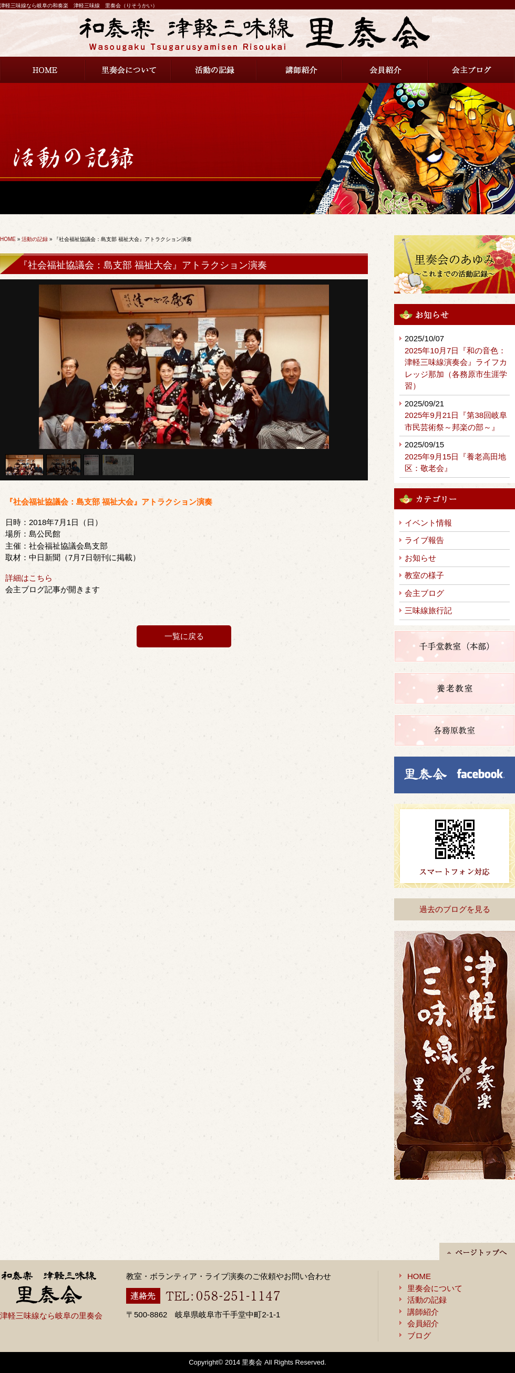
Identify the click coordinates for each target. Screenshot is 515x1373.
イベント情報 (428, 522)
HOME (43, 70)
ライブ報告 (424, 540)
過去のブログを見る (454, 909)
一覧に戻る (184, 636)
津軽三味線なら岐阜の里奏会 (51, 1315)
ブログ (419, 1335)
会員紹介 (385, 70)
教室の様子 (424, 575)
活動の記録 (214, 70)
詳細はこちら (29, 577)
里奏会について (128, 70)
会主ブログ (471, 70)
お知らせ (420, 557)
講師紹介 (300, 70)
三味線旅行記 (428, 610)
